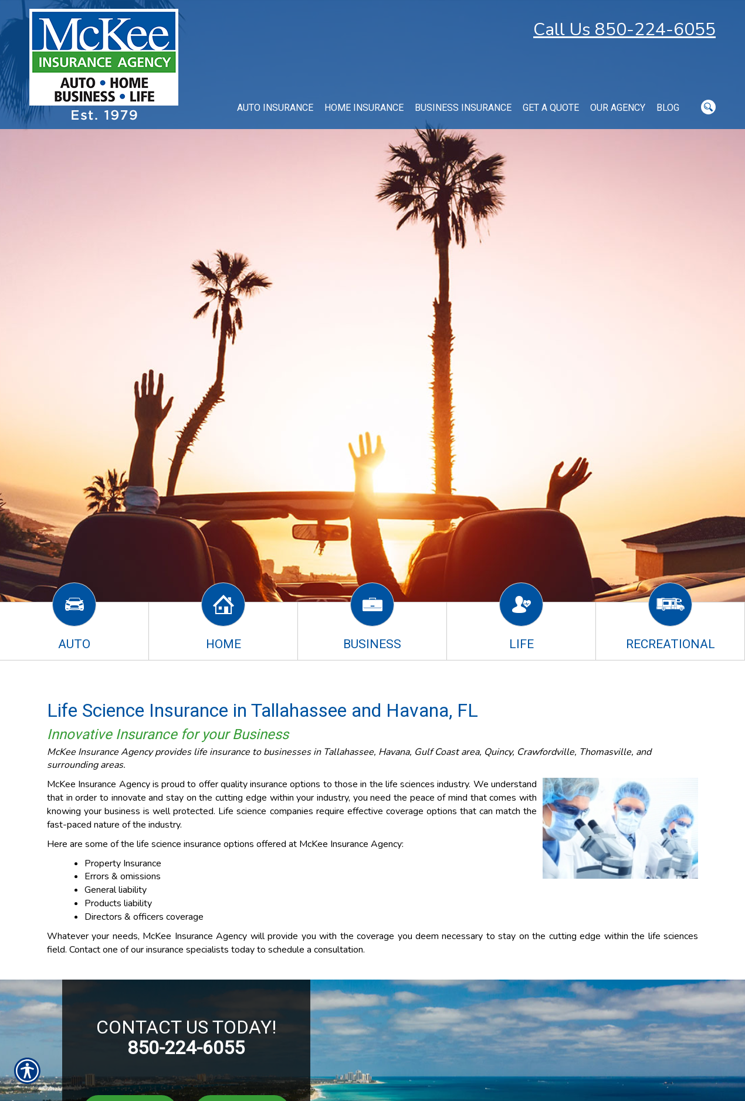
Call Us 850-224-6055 (624, 30)
